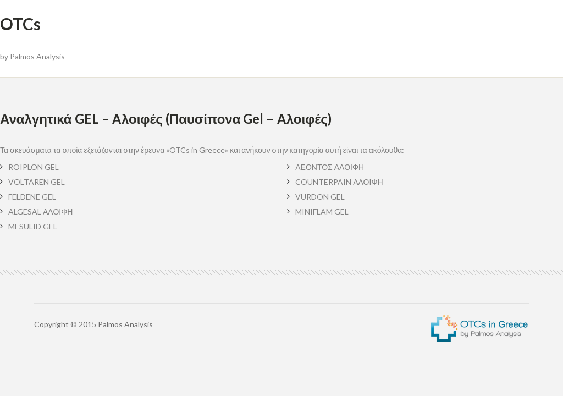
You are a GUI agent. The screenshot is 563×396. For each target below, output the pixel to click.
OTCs (20, 24)
